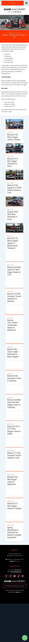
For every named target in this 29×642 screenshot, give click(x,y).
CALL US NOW (14, 12)
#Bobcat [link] (20, 71)
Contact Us (6, 111)
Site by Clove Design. (16, 592)
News (19, 33)
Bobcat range (22, 96)
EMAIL (14, 571)
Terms (9, 592)
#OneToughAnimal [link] (5, 73)
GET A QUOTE (12, 3)
